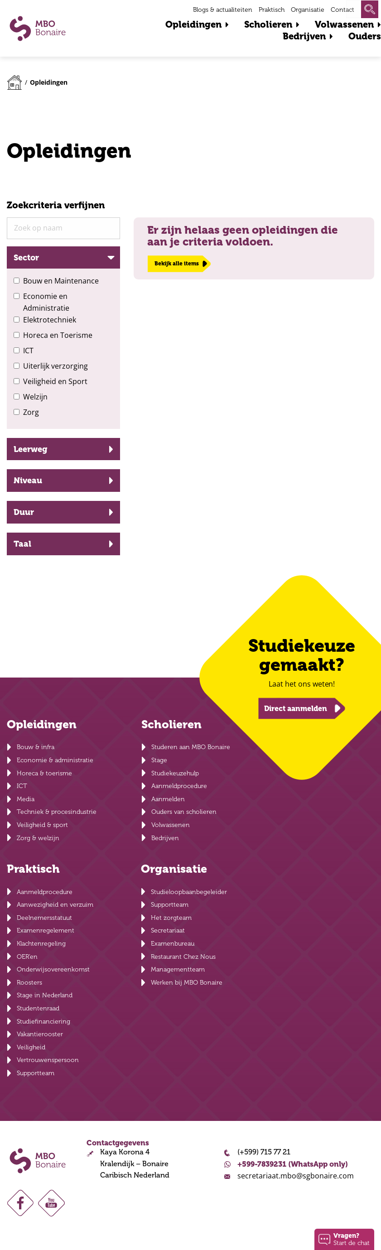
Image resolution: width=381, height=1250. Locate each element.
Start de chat (351, 1239)
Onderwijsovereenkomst (53, 969)
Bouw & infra (35, 747)
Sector (26, 257)
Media (25, 799)
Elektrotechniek (49, 320)
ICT (28, 351)
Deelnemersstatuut (44, 917)
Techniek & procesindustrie (56, 811)
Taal (22, 543)
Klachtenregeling (41, 943)
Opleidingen (193, 24)
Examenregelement (45, 930)
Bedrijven (304, 36)
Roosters (29, 982)
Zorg (31, 412)
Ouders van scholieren (184, 811)
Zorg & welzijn (38, 838)
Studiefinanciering (43, 1021)
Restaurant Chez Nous (183, 956)
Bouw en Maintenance (61, 281)
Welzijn (35, 397)
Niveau (28, 480)
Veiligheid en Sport (55, 381)
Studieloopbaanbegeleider (189, 892)
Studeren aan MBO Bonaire (190, 747)
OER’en (27, 956)
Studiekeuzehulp (175, 773)
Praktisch (272, 9)
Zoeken (370, 9)
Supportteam (35, 1073)
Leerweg (30, 449)
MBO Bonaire (37, 28)
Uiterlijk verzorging (55, 366)
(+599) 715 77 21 (263, 1152)
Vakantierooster (40, 1034)
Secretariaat (168, 930)
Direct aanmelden (295, 708)
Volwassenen (344, 24)
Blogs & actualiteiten (222, 9)
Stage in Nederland (44, 995)
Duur (24, 512)
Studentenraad (38, 1008)
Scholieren (268, 24)
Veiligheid (31, 1047)
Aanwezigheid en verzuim (55, 904)
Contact (342, 9)
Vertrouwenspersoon (48, 1060)
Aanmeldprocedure (179, 786)
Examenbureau (172, 943)
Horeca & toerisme (44, 773)
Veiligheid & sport (42, 825)
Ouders (364, 36)
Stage (159, 760)
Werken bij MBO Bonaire (186, 982)
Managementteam (178, 969)
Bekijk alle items (176, 263)
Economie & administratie (55, 760)
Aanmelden (168, 799)
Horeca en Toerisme (57, 335)
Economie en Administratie (46, 302)
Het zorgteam (171, 917)
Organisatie (307, 9)
